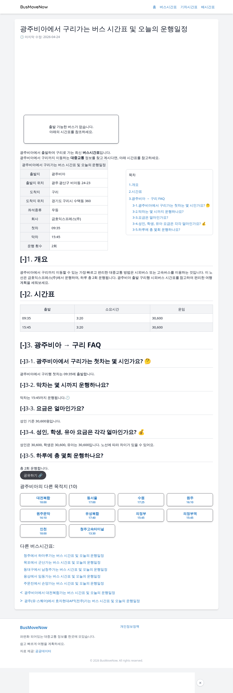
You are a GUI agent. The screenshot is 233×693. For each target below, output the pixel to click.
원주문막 (43, 515)
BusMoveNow (33, 627)
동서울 (92, 499)
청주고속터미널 (92, 531)
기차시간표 (189, 7)
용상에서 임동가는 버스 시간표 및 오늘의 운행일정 (62, 576)
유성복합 (92, 515)
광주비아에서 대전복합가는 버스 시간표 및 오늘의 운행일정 (67, 592)
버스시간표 (168, 7)
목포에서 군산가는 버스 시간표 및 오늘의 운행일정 (62, 562)
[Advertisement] (116, 76)
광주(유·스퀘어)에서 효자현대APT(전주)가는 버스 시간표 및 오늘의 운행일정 (80, 601)
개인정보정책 (129, 626)
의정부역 (190, 515)
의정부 (141, 515)
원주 (189, 499)
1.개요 (134, 184)
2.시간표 (135, 191)
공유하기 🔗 (33, 475)
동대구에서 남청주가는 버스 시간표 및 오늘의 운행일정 (65, 569)
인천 (43, 531)
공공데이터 (43, 651)
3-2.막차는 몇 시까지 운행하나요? (157, 211)
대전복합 (43, 499)
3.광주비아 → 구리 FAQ (147, 198)
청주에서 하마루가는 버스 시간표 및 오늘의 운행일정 (64, 555)
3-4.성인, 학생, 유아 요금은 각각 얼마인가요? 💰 (169, 223)
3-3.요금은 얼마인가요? (150, 217)
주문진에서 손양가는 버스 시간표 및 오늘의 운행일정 (64, 583)
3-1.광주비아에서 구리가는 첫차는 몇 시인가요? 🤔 (171, 205)
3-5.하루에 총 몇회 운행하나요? (156, 229)
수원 (140, 499)
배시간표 (208, 7)
